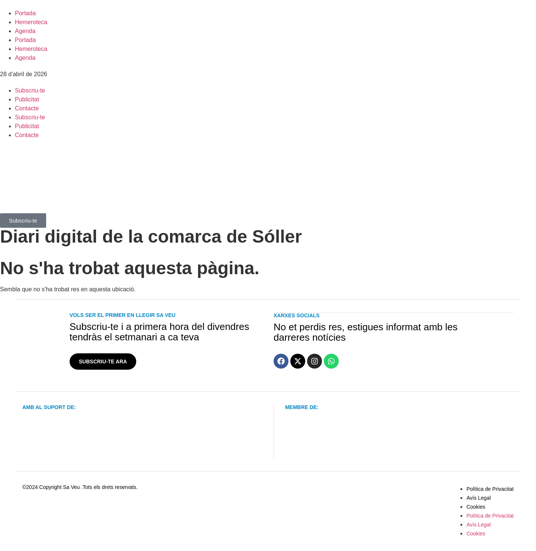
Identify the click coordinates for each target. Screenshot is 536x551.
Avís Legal (478, 498)
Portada (25, 13)
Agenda (25, 31)
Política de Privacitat (490, 489)
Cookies (475, 507)
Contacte (27, 108)
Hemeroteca (31, 22)
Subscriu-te (30, 90)
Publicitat (27, 99)
